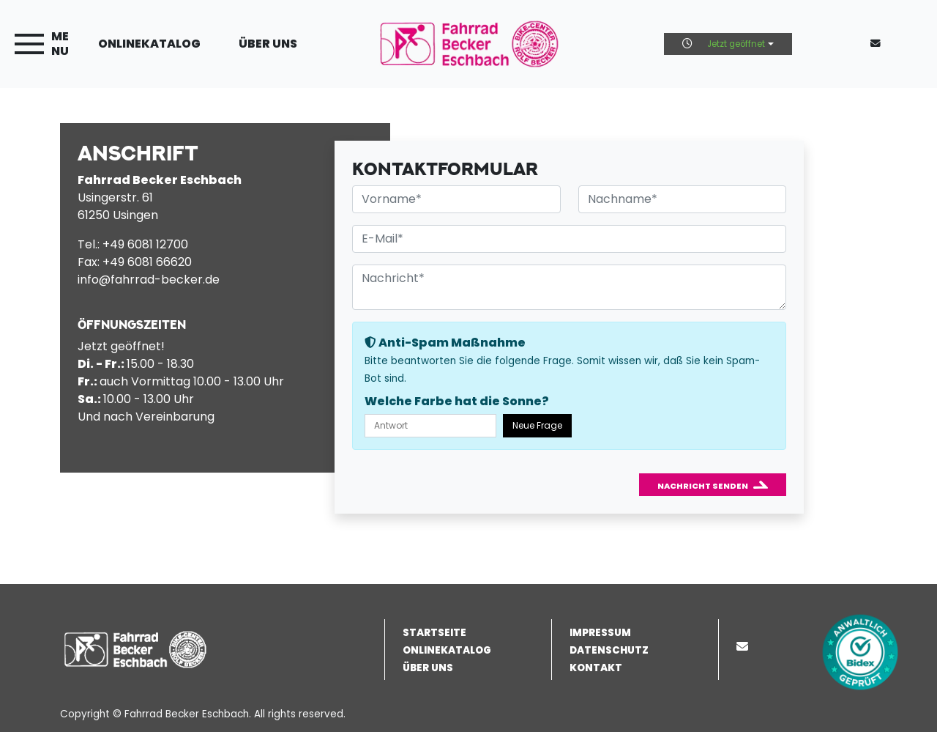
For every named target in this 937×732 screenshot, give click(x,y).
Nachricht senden (702, 486)
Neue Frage (537, 425)
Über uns (268, 43)
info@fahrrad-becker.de (149, 279)
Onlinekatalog (149, 43)
